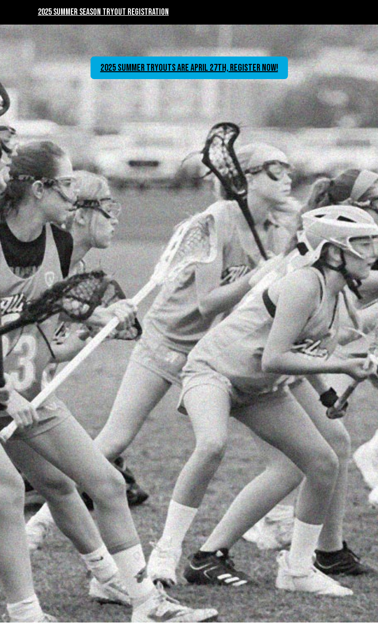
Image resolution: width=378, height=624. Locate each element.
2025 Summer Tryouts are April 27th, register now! (189, 68)
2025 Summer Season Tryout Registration (103, 12)
